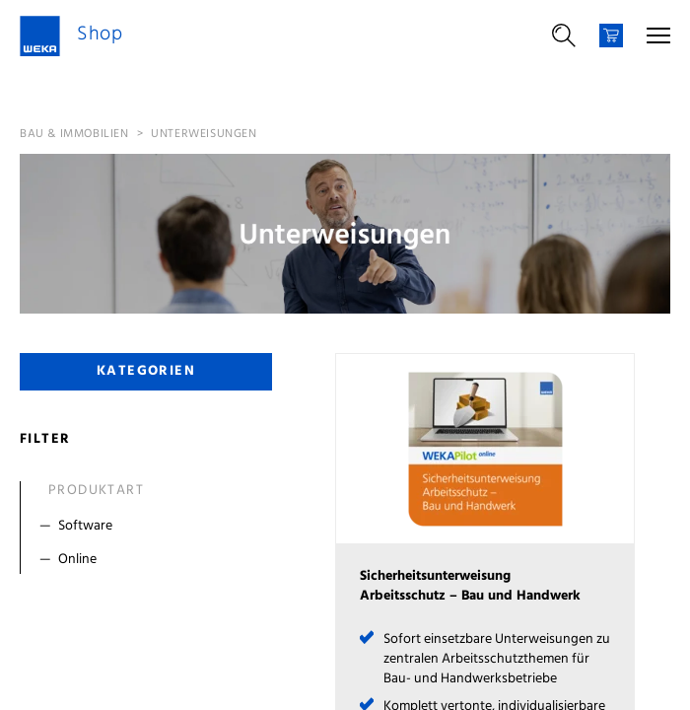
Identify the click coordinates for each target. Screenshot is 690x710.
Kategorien (146, 371)
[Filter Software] (150, 526)
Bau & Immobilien (74, 134)
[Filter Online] (150, 560)
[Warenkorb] (611, 35)
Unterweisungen (203, 134)
